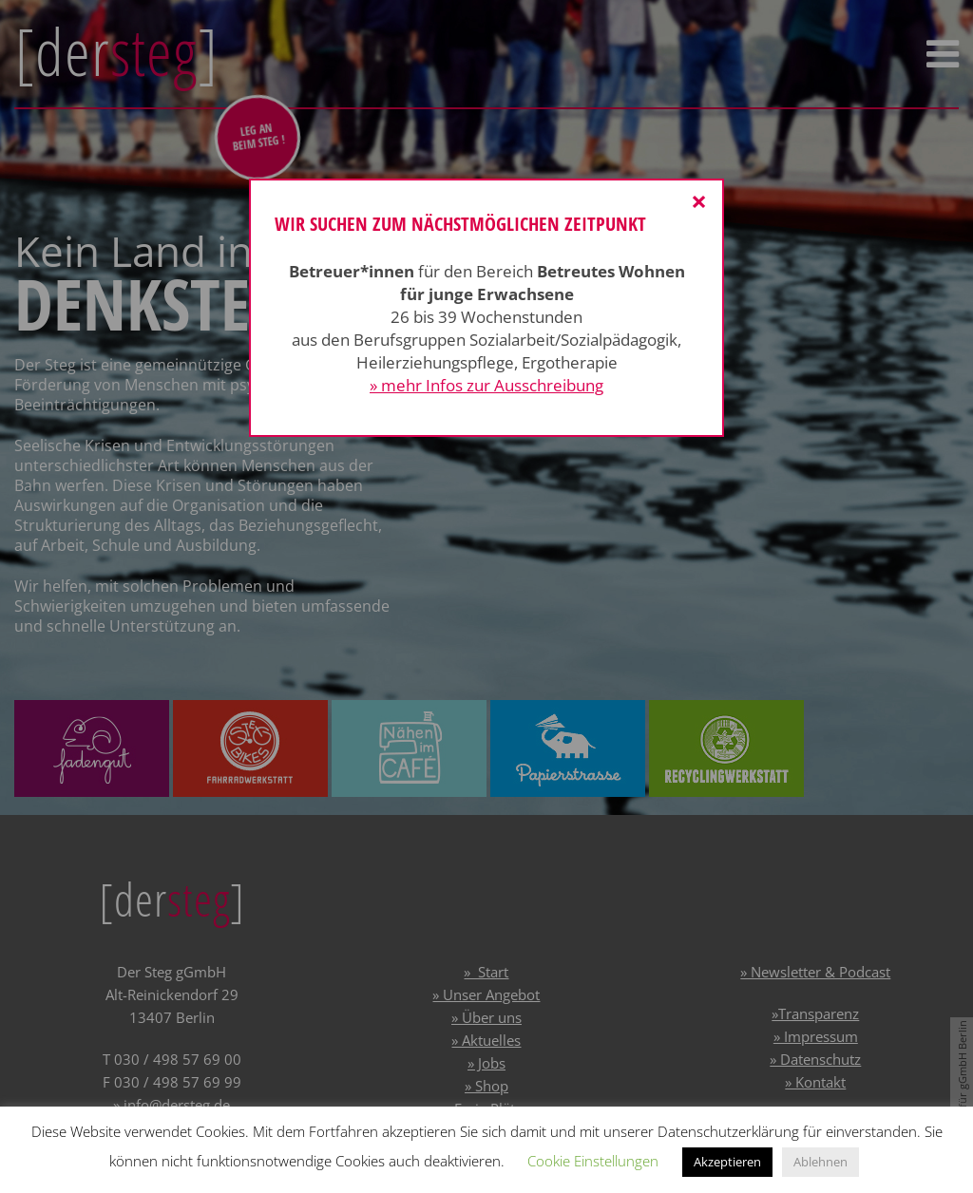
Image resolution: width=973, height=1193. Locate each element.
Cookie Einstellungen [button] (592, 1160)
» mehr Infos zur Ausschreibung (486, 385)
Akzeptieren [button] (727, 1161)
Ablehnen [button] (820, 1161)
